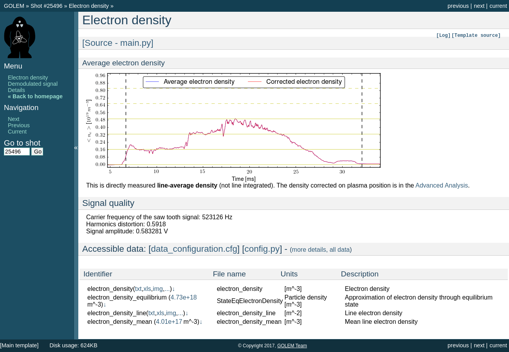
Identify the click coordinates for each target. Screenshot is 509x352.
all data (340, 249)
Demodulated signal (33, 84)
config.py (262, 249)
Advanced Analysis (441, 185)
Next (14, 119)
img (158, 288)
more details (309, 249)
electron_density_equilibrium (127, 297)
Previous (19, 125)
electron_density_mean (119, 321)
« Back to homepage (35, 96)
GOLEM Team (292, 345)
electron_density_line (116, 313)
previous (458, 6)
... (167, 288)
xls (147, 288)
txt (138, 288)
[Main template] (19, 345)
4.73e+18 (184, 297)
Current (17, 131)
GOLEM (15, 6)
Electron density (89, 6)
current (498, 6)
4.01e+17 (169, 321)
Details (16, 90)
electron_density (110, 288)
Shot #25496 (47, 6)
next (479, 6)
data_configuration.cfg (194, 249)
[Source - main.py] (117, 43)
